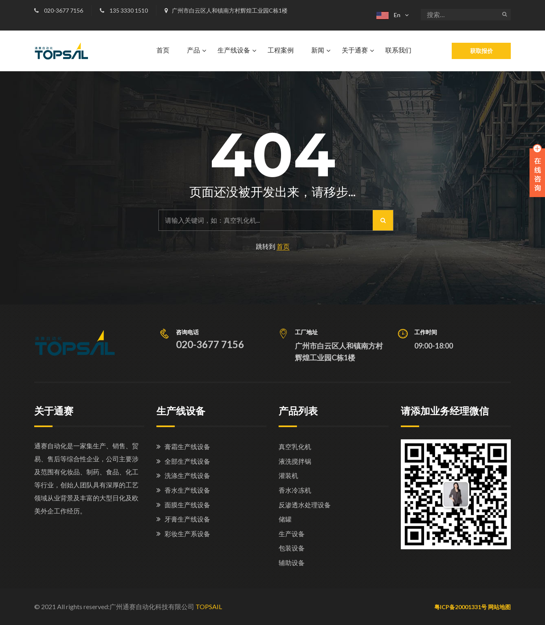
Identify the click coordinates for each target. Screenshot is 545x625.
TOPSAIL (209, 606)
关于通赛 (355, 50)
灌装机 (288, 475)
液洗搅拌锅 (295, 461)
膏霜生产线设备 (187, 446)
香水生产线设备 (187, 490)
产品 (193, 50)
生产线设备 (234, 50)
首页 (162, 50)
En (388, 14)
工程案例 (281, 50)
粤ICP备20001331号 (460, 606)
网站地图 (499, 606)
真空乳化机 (295, 446)
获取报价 (481, 50)
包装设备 (292, 548)
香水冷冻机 (295, 490)
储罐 (285, 519)
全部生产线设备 (187, 461)
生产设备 (292, 533)
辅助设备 (292, 562)
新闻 (317, 50)
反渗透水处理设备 (305, 505)
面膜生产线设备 (187, 505)
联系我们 (398, 50)
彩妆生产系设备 (187, 533)
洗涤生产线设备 (187, 475)
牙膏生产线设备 (187, 519)
